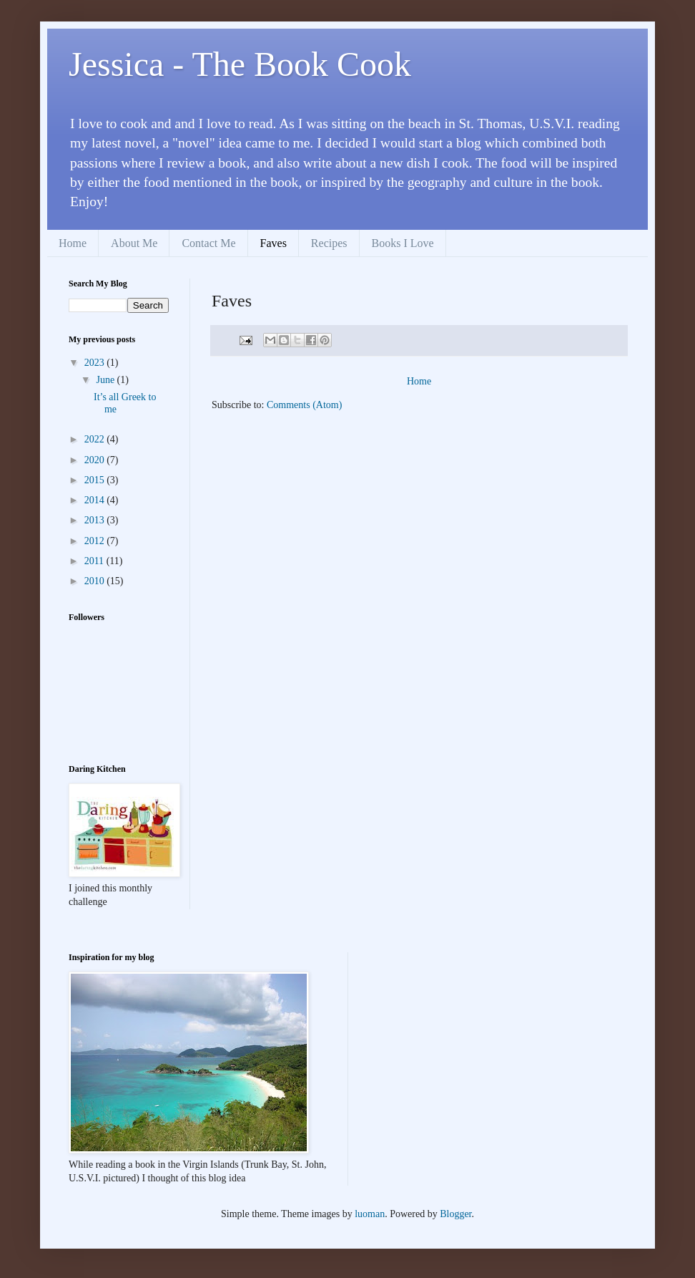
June (106, 379)
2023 (95, 362)
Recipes (329, 243)
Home (73, 243)
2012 (95, 541)
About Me (134, 243)
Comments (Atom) (304, 405)
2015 (95, 480)
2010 (95, 581)
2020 (95, 460)
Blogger (455, 1214)
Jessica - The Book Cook (240, 64)
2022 (95, 439)
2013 (95, 520)
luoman (370, 1214)
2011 (95, 561)
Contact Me (208, 243)
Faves (273, 243)
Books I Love (403, 243)
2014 (95, 500)
